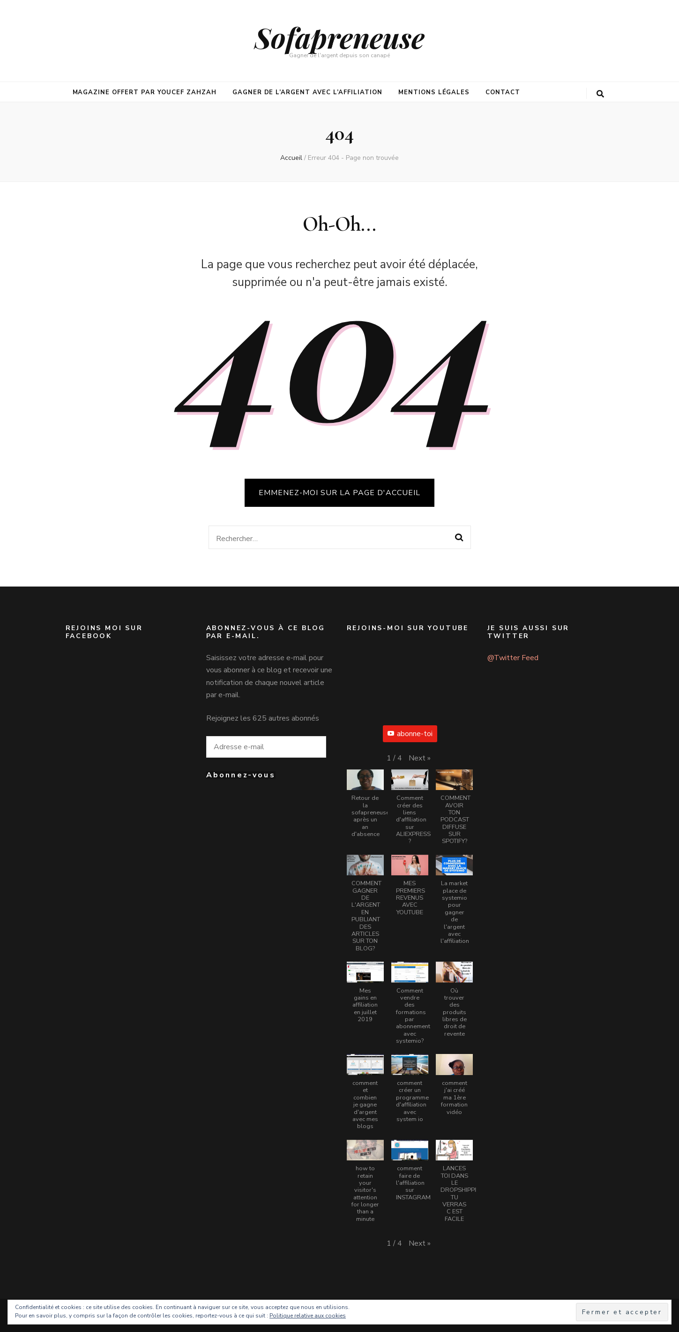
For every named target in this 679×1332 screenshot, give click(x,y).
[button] (419, 758)
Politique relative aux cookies (307, 1315)
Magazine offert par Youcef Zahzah (144, 92)
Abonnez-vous (241, 775)
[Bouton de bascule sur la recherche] (600, 94)
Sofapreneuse (339, 37)
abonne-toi (410, 734)
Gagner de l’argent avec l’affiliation (307, 92)
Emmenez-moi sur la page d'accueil (339, 493)
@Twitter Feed (512, 658)
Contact (502, 92)
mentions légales (434, 92)
